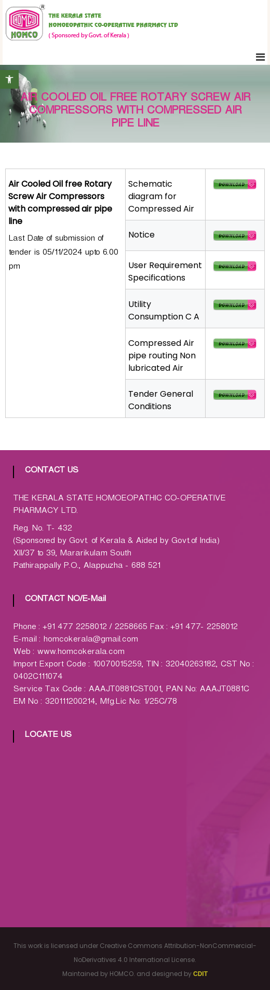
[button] (9, 79)
